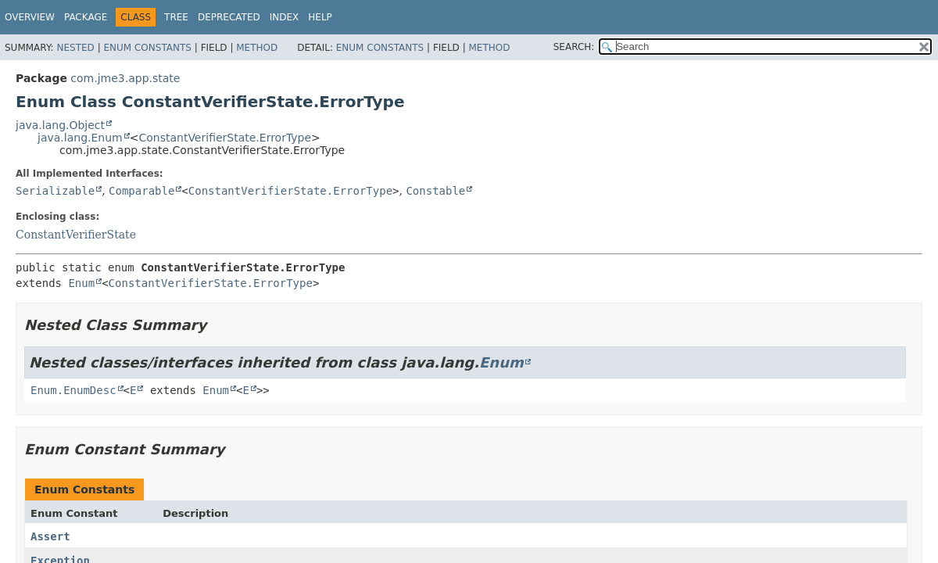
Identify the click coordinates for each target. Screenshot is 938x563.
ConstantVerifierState (76, 234)
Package (85, 17)
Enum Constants (147, 47)
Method (256, 47)
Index (284, 17)
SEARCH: (574, 46)
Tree (176, 17)
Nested (75, 47)
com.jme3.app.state (125, 78)
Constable (435, 191)
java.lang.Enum (80, 137)
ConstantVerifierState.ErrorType (224, 137)
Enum (81, 283)
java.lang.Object (60, 125)
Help (320, 17)
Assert (50, 536)
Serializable (55, 191)
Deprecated (229, 17)
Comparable (141, 191)
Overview (30, 17)
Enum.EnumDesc (73, 390)
